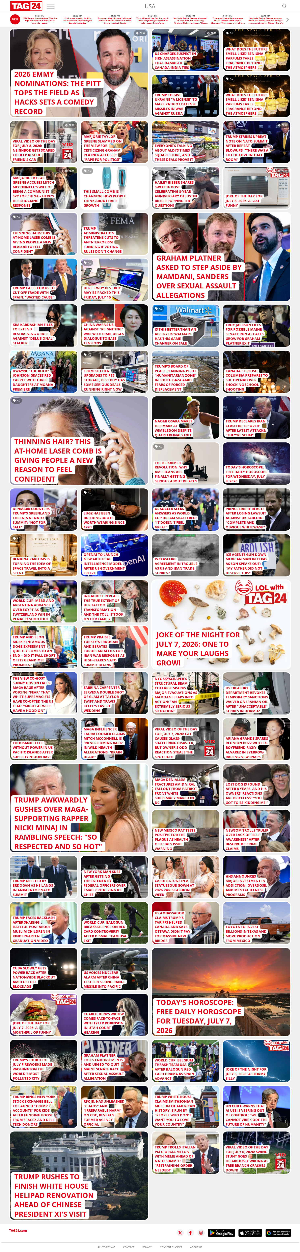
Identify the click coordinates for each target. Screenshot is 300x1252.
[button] (287, 20)
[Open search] (284, 6)
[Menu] (51, 6)
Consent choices (171, 1247)
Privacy (147, 1247)
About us (196, 1247)
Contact (128, 1247)
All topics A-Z (106, 1247)
